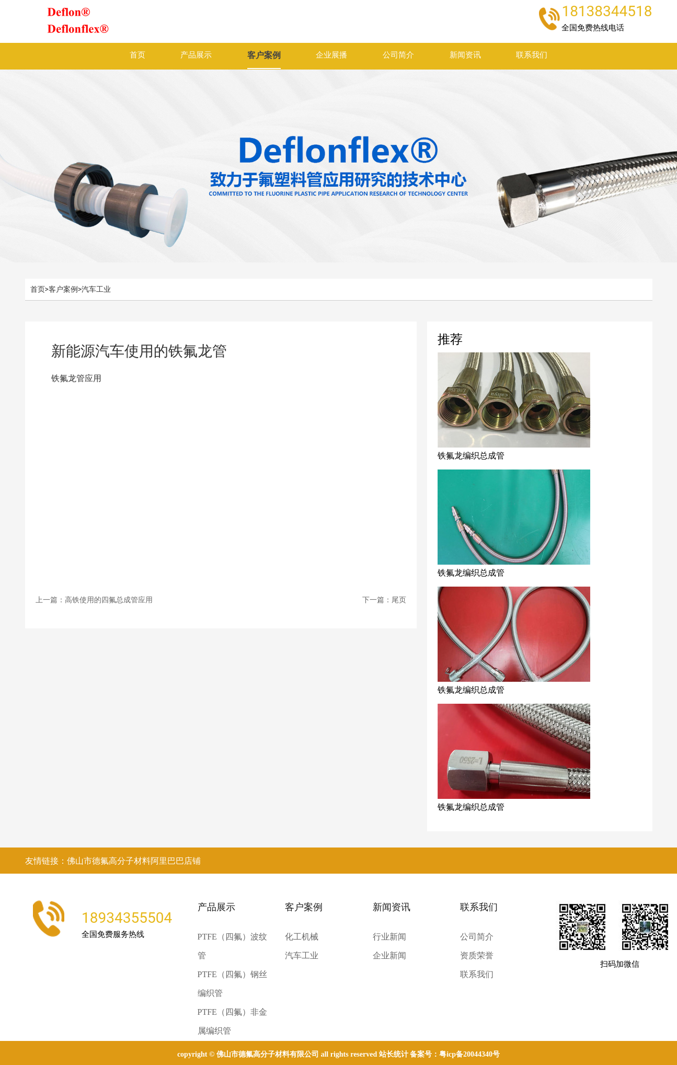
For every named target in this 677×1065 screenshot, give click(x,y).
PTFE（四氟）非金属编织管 (232, 1021)
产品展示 (196, 55)
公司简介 (398, 55)
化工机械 (301, 936)
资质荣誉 (477, 955)
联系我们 (531, 55)
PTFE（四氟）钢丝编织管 (232, 984)
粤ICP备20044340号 (469, 1054)
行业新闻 (389, 936)
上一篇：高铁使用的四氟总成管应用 (94, 600)
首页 (137, 55)
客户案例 (264, 55)
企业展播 (331, 55)
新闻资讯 (465, 55)
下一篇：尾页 (384, 600)
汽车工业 (96, 289)
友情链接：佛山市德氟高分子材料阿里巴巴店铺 (113, 860)
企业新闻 (389, 955)
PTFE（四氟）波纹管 (232, 946)
